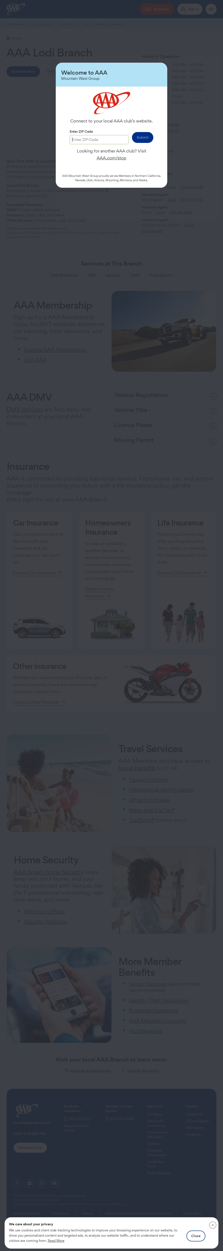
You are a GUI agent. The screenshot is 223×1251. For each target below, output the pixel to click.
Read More (56, 1241)
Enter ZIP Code (81, 131)
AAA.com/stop (111, 158)
